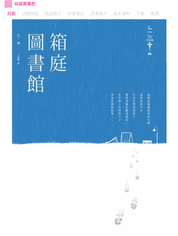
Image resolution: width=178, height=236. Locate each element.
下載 (140, 13)
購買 (155, 13)
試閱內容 (30, 13)
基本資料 (121, 13)
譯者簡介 (98, 13)
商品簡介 (53, 13)
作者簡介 (75, 13)
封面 (11, 13)
